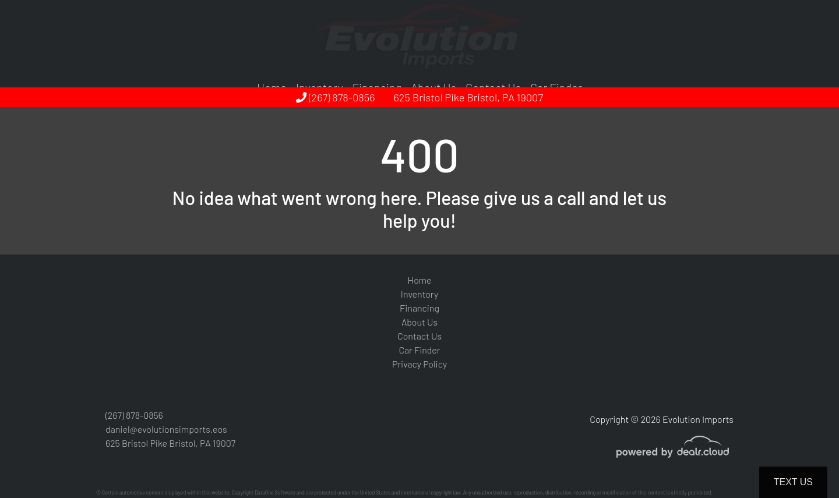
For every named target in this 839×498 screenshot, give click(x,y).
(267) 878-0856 (335, 97)
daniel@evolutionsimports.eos (166, 429)
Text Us (793, 482)
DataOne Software (275, 492)
